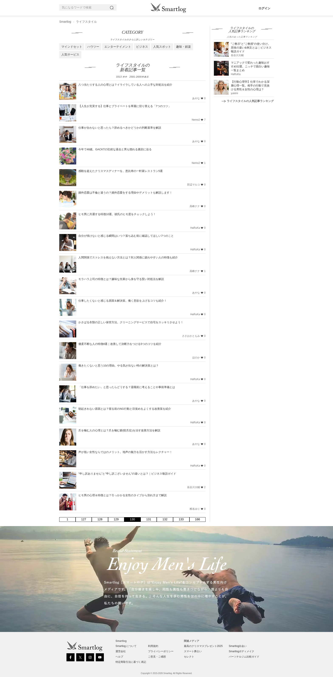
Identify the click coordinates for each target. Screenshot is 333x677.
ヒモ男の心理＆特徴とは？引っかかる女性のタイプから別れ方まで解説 (122, 495)
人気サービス (70, 54)
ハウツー (93, 46)
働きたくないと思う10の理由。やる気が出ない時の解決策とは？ (118, 365)
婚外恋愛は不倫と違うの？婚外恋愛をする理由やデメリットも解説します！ (125, 192)
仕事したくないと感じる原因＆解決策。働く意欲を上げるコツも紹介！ (122, 300)
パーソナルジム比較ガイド (244, 656)
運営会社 (121, 651)
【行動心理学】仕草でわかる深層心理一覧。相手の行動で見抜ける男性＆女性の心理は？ (250, 85)
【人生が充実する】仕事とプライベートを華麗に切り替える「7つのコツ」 (124, 106)
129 (116, 519)
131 (148, 519)
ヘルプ (119, 656)
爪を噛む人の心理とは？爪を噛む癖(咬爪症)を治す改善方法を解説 (119, 430)
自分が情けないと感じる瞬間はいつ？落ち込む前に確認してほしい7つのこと (126, 235)
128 (99, 519)
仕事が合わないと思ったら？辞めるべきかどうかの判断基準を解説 (119, 127)
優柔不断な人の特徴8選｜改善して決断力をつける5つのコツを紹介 (119, 343)
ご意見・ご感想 (157, 656)
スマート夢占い (193, 651)
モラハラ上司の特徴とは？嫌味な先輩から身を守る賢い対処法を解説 (121, 279)
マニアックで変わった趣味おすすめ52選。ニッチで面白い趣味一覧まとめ (250, 66)
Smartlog (65, 21)
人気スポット (162, 46)
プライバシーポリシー (161, 651)
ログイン (264, 8)
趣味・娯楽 (183, 46)
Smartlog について (126, 646)
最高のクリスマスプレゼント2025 (203, 646)
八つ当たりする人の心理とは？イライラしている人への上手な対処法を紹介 (125, 84)
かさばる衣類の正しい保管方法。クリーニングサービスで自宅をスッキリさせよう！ (130, 322)
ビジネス (142, 46)
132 (164, 519)
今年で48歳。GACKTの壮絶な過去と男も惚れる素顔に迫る (115, 149)
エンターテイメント (117, 46)
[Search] (112, 7)
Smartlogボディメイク (241, 651)
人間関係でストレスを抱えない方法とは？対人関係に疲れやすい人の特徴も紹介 (128, 257)
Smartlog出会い (238, 646)
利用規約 (153, 646)
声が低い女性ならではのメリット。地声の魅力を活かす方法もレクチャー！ (125, 452)
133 (181, 519)
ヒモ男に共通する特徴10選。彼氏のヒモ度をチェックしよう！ (117, 214)
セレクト (189, 656)
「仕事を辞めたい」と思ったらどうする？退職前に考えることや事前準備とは (126, 387)
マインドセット (71, 46)
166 (197, 519)
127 (83, 519)
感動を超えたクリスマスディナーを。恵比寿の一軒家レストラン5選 (120, 171)
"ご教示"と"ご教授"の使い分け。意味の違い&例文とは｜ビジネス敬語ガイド (251, 47)
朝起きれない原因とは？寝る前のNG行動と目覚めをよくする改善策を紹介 (124, 408)
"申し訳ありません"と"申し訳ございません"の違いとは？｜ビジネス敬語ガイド (127, 473)
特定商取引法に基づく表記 (131, 661)
